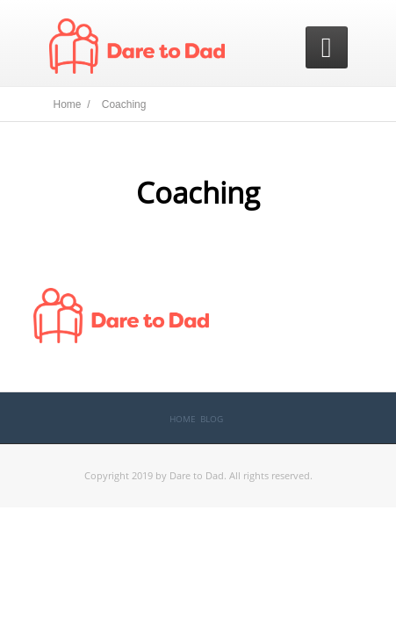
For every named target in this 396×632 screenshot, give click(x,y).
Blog (211, 419)
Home (182, 419)
